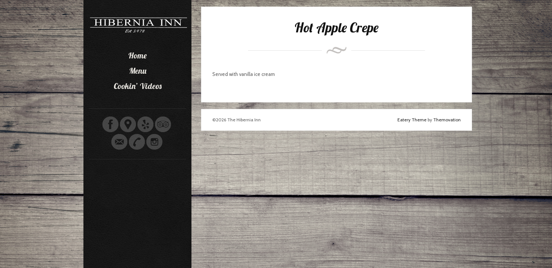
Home (137, 55)
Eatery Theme (411, 119)
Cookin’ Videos (138, 86)
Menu (137, 71)
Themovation (447, 119)
